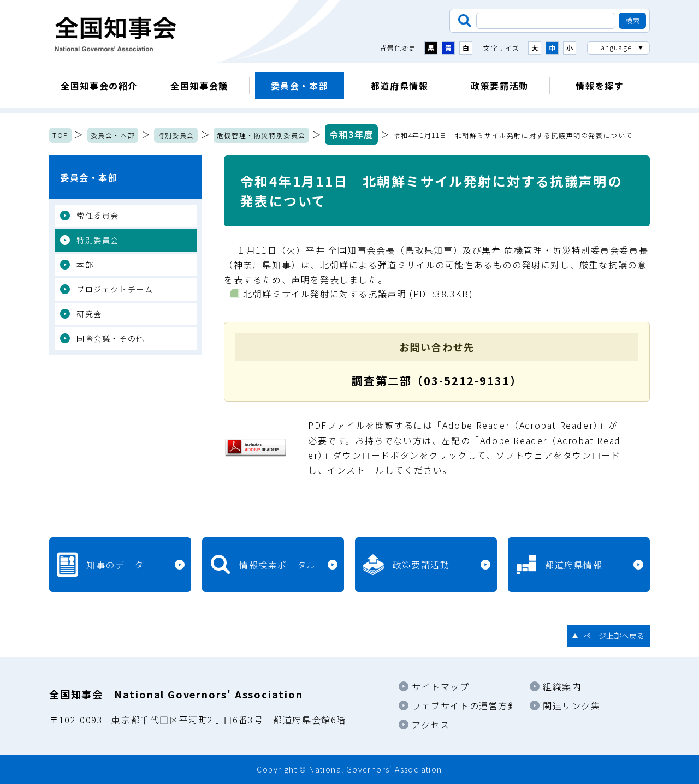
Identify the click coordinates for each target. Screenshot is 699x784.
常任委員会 (97, 215)
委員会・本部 (300, 85)
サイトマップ (441, 686)
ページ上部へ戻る (613, 635)
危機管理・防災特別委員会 (261, 135)
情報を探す (600, 85)
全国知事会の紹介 (99, 85)
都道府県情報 (400, 85)
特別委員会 (175, 135)
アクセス (430, 724)
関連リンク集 (572, 705)
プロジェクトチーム (114, 289)
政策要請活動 (500, 85)
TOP (60, 135)
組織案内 (562, 686)
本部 (84, 264)
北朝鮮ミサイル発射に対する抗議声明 (324, 293)
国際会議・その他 (110, 338)
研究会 (89, 313)
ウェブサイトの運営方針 (465, 705)
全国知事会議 (199, 85)
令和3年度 (351, 134)
